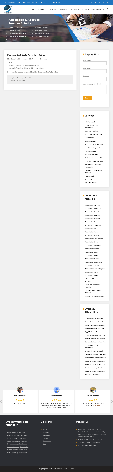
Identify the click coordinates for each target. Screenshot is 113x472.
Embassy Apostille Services (94, 296)
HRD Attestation (97, 9)
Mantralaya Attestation (93, 134)
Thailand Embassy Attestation (95, 358)
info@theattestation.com (29, 2)
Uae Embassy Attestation (94, 318)
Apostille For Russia (91, 252)
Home (45, 429)
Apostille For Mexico (92, 235)
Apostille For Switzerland (93, 262)
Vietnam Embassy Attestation (95, 354)
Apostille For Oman (91, 242)
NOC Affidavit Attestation (94, 144)
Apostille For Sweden (92, 259)
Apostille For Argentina (93, 208)
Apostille (75, 9)
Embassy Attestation (92, 375)
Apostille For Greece (92, 222)
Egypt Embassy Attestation (94, 332)
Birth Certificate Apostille (94, 158)
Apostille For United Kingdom (95, 269)
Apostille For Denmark (92, 215)
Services (54, 9)
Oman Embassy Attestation (95, 335)
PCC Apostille (90, 176)
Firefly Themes (68, 469)
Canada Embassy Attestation (95, 342)
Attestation (43, 9)
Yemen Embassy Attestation (95, 371)
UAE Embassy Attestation (16, 432)
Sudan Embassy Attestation (95, 364)
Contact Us (47, 441)
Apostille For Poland (92, 249)
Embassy (85, 9)
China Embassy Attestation (94, 351)
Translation (64, 9)
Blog (44, 444)
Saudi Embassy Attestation (94, 329)
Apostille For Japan (91, 232)
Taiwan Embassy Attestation (95, 361)
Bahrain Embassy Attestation (95, 339)
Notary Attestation (91, 155)
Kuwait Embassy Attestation (95, 322)
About (34, 9)
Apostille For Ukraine (92, 265)
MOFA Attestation (91, 131)
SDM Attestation (91, 183)
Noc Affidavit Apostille (93, 148)
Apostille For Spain (91, 255)
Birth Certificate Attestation (95, 161)
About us (46, 432)
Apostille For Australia (92, 205)
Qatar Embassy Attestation (94, 325)
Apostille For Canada (92, 212)
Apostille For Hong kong (93, 225)
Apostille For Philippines (93, 245)
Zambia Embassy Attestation (95, 368)
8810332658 (11, 2)
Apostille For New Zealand (94, 239)
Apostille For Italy (91, 229)
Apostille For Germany (92, 219)
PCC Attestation (91, 179)
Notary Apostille (90, 151)
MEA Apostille (89, 138)
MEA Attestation (90, 141)
